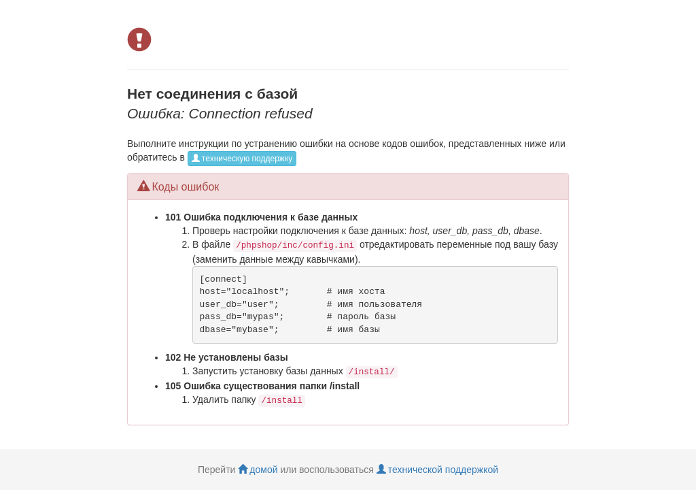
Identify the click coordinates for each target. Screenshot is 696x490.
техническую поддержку (242, 158)
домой (257, 469)
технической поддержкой (437, 469)
